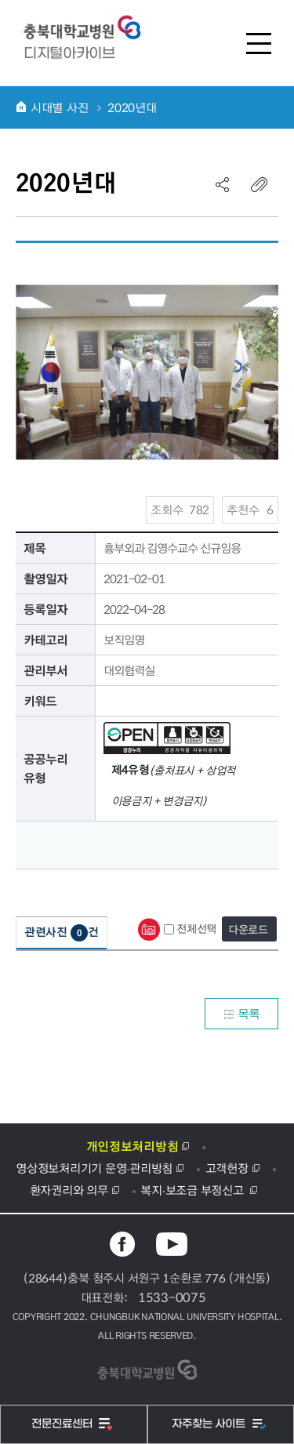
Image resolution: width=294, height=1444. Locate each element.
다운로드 (248, 929)
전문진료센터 (63, 1424)
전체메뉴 (258, 43)
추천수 (250, 509)
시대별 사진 (59, 107)
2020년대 (131, 107)
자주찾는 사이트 (210, 1424)
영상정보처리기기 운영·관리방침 (94, 1168)
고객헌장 (227, 1168)
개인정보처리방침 (132, 1146)
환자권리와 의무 (69, 1190)
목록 (241, 1014)
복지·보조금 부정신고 (193, 1190)
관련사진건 (61, 932)
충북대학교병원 (90, 28)
